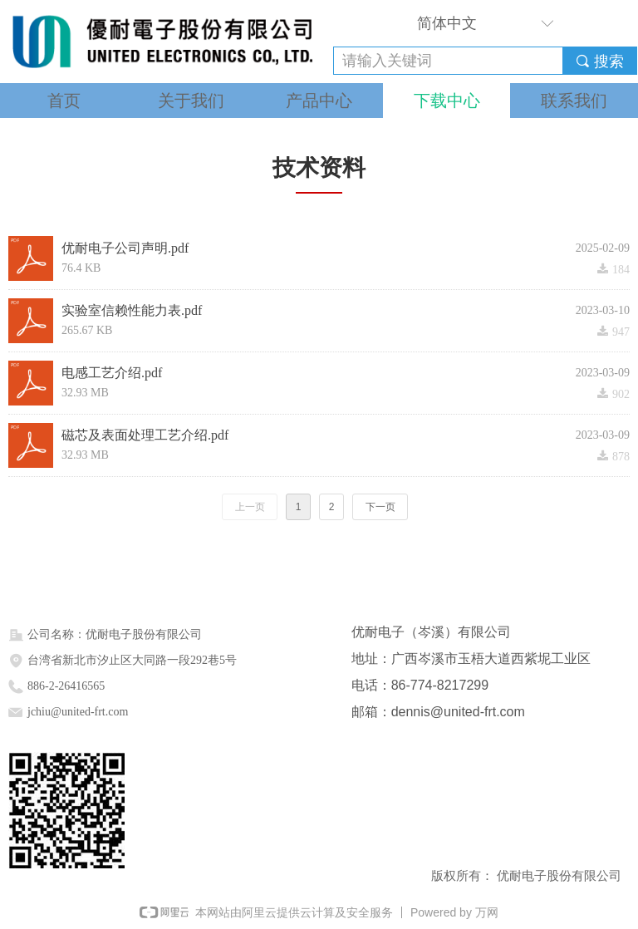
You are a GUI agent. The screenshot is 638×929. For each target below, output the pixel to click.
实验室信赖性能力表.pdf (131, 311)
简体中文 (447, 23)
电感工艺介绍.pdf (111, 373)
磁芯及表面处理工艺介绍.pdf (144, 436)
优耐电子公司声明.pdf (125, 249)
